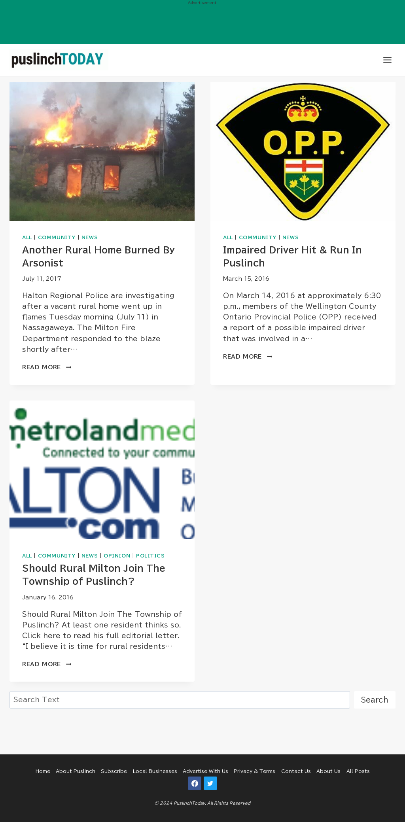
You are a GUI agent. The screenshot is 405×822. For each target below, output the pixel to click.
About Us (328, 771)
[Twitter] (210, 783)
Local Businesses (155, 771)
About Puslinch (75, 771)
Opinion (117, 556)
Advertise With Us (205, 771)
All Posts (358, 771)
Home (43, 771)
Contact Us (296, 771)
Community (57, 237)
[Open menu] (387, 60)
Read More (46, 367)
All (27, 237)
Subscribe (114, 771)
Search (374, 699)
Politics (150, 556)
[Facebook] (194, 783)
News (89, 237)
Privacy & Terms (254, 771)
